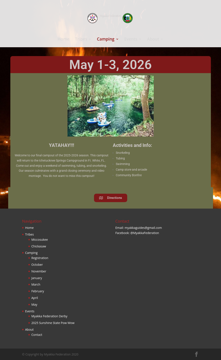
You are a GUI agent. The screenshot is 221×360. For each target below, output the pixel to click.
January (36, 278)
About (153, 40)
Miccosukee (39, 239)
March (35, 284)
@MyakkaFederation (144, 233)
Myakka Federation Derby (49, 316)
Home (63, 40)
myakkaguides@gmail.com (143, 228)
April (34, 298)
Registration (39, 258)
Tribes (81, 40)
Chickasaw (38, 246)
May (34, 304)
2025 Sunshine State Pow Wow (53, 323)
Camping (105, 40)
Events (130, 40)
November (38, 271)
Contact (36, 335)
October (37, 265)
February (37, 291)
